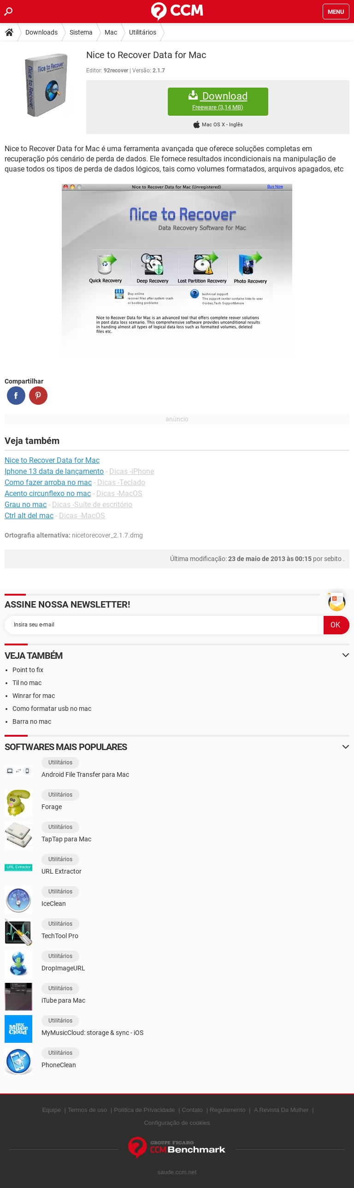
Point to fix (27, 670)
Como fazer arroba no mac (48, 482)
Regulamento (227, 1109)
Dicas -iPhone (131, 471)
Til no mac (26, 682)
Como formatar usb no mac (51, 708)
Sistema (81, 32)
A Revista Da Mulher (281, 1109)
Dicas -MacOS (119, 493)
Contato (192, 1109)
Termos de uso (87, 1109)
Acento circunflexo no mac (48, 493)
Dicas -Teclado (121, 482)
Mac (111, 32)
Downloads (41, 32)
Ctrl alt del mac (29, 515)
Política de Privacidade (144, 1109)
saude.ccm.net (177, 1172)
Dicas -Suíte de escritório (92, 504)
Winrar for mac (33, 695)
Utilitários (142, 32)
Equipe (51, 1109)
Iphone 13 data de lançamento (54, 471)
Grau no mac (26, 504)
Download (218, 100)
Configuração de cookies (177, 1122)
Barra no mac (31, 721)
